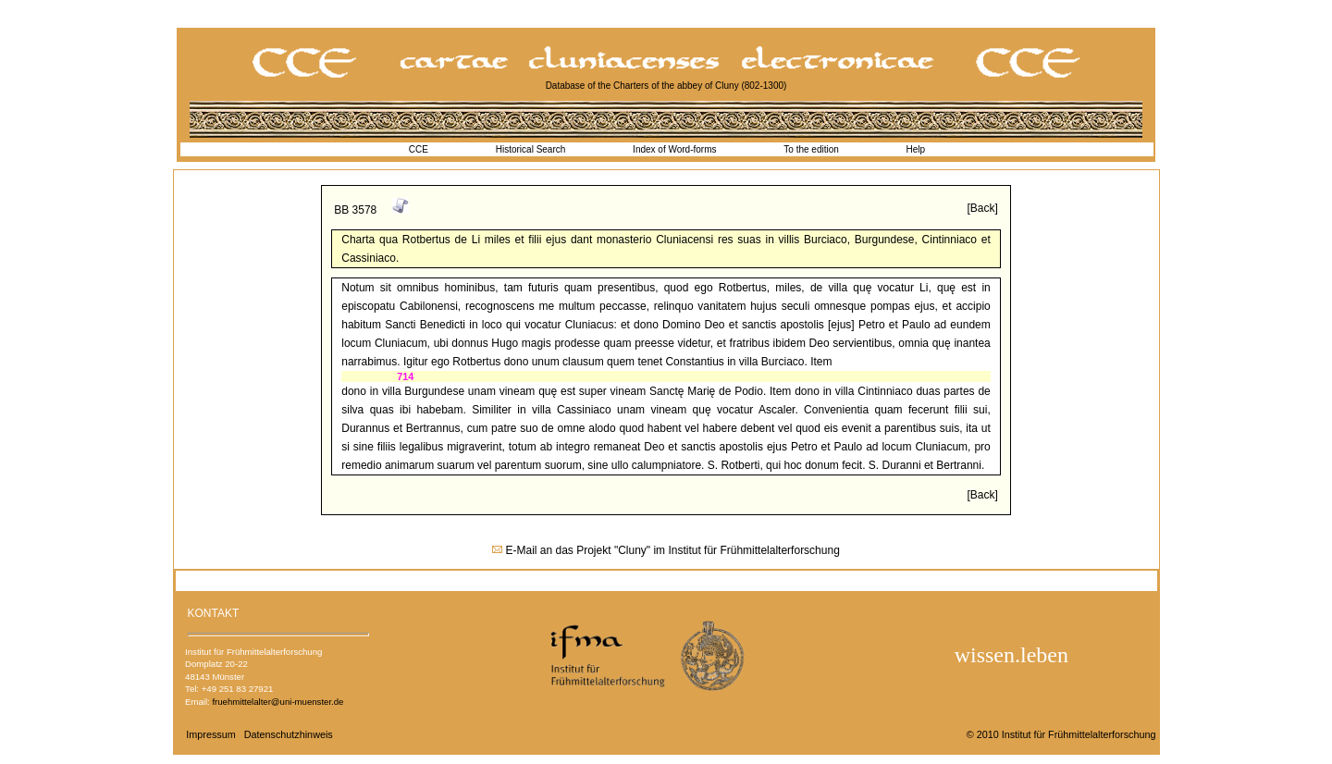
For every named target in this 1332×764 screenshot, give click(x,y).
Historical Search (531, 149)
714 (405, 376)
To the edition (811, 149)
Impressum (210, 734)
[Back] (982, 208)
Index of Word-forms (674, 149)
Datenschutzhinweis (288, 734)
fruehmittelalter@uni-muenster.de (277, 701)
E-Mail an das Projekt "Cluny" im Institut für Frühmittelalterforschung (673, 550)
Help (916, 149)
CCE (418, 149)
